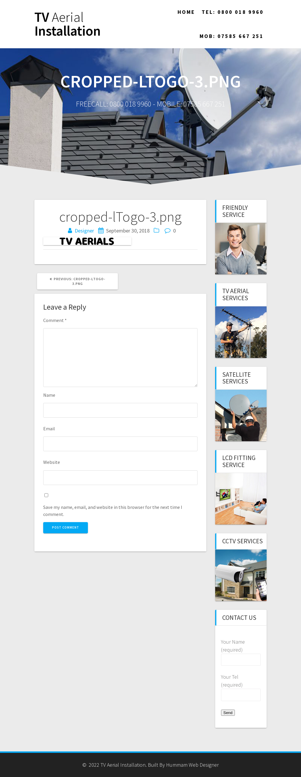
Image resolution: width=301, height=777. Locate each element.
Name (49, 395)
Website (51, 462)
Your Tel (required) (241, 686)
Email (49, 428)
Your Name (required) (241, 651)
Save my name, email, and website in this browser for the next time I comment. (112, 510)
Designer (84, 230)
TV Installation (67, 24)
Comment (55, 320)
